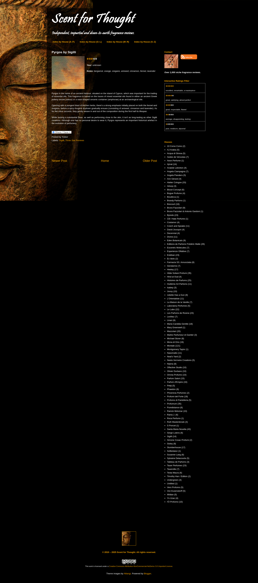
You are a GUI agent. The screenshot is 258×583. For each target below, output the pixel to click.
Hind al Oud (172, 276)
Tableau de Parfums (176, 462)
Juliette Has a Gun (176, 295)
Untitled (170, 483)
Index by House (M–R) (118, 42)
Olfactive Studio (174, 367)
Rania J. (171, 414)
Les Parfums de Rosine (178, 313)
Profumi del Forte (175, 396)
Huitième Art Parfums (177, 284)
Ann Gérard (172, 179)
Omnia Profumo (174, 375)
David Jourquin (174, 229)
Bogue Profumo (174, 193)
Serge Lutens (173, 433)
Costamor (171, 222)
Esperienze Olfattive (176, 251)
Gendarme (172, 266)
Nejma (170, 364)
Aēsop (170, 186)
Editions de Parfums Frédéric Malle (183, 244)
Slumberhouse (174, 447)
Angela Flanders (175, 175)
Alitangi (127, 573)
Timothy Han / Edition (177, 476)
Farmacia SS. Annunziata (179, 262)
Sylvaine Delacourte (176, 458)
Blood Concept (174, 189)
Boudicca (171, 197)
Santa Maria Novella (176, 429)
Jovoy (170, 291)
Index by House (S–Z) (145, 42)
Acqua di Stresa (174, 153)
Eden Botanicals (174, 240)
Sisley (170, 443)
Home (105, 160)
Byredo (170, 215)
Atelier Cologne (174, 182)
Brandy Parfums (174, 200)
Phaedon (171, 389)
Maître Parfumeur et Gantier (180, 335)
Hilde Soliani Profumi (177, 273)
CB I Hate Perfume (176, 218)
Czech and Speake (176, 226)
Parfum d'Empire (175, 382)
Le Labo (171, 309)
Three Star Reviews (74, 140)
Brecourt (171, 204)
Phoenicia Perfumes (176, 393)
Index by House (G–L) (91, 42)
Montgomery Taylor (176, 349)
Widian (170, 494)
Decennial (172, 233)
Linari (169, 320)
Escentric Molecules (176, 247)
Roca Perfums (174, 418)
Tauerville (171, 469)
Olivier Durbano (174, 371)
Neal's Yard (172, 356)
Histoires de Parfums (177, 280)
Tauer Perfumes (174, 465)
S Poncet (171, 425)
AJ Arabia (171, 150)
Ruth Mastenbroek (175, 422)
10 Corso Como (174, 146)
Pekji (169, 385)
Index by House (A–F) (64, 42)
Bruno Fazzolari (174, 207)
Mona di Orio (173, 342)
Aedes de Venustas (176, 157)
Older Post (150, 160)
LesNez (170, 316)
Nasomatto (172, 353)
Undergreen (172, 480)
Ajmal (169, 164)
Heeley (170, 269)
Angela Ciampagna (176, 171)
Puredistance (173, 407)
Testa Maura (173, 472)
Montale (171, 345)
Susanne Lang (174, 454)
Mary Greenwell (174, 327)
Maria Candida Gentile (177, 324)
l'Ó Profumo (172, 502)
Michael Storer (174, 338)
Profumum (172, 403)
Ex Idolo (171, 258)
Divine (170, 237)
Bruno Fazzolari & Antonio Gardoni (183, 211)
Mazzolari (171, 331)
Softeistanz (172, 451)
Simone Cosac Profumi (178, 440)
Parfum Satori (173, 378)
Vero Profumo (173, 487)
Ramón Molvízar (175, 411)
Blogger (147, 573)
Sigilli (61, 140)
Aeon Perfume (174, 160)
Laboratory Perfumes (177, 306)
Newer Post (59, 160)
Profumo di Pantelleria (177, 400)
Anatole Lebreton (175, 168)
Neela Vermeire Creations (179, 360)
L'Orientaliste (173, 298)
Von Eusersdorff (174, 491)
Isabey (170, 287)
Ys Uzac (171, 498)
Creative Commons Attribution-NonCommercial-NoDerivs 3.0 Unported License (140, 566)
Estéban (171, 255)
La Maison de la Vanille (178, 302)
